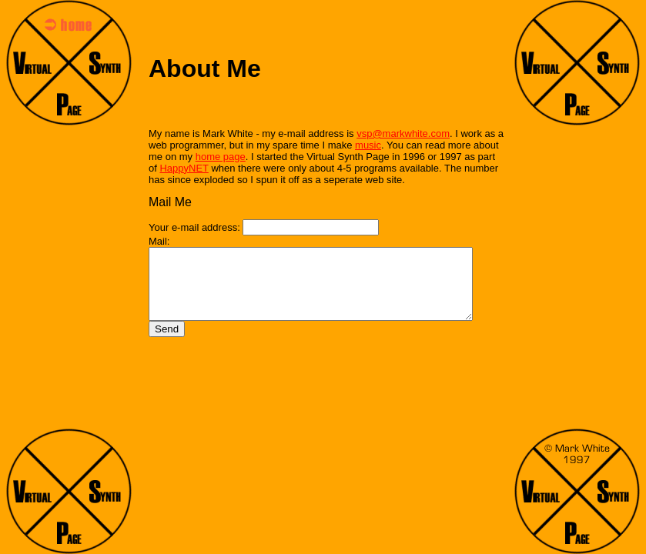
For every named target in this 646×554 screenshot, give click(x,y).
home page (221, 156)
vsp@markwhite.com (403, 133)
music (368, 145)
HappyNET (173, 168)
